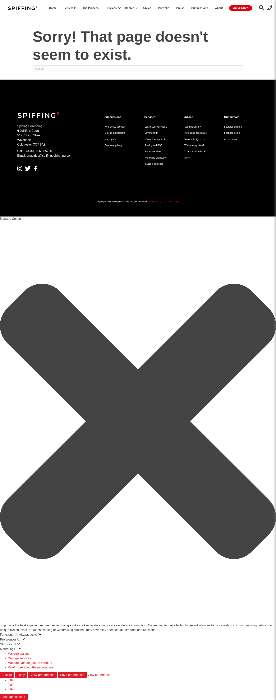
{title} (11, 680)
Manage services (19, 658)
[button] (119, 8)
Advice (146, 8)
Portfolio (163, 8)
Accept (7, 674)
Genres (129, 8)
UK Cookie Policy (171, 201)
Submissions (199, 8)
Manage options (19, 653)
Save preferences (72, 674)
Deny (21, 674)
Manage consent (13, 696)
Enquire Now (240, 8)
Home (53, 8)
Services (111, 8)
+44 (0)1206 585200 (38, 151)
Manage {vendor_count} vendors (30, 662)
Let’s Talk (70, 8)
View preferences (42, 674)
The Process (91, 8)
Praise (180, 8)
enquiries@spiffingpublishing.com (49, 155)
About (219, 8)
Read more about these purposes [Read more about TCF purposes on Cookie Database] (30, 667)
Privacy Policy (154, 201)
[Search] (138, 68)
